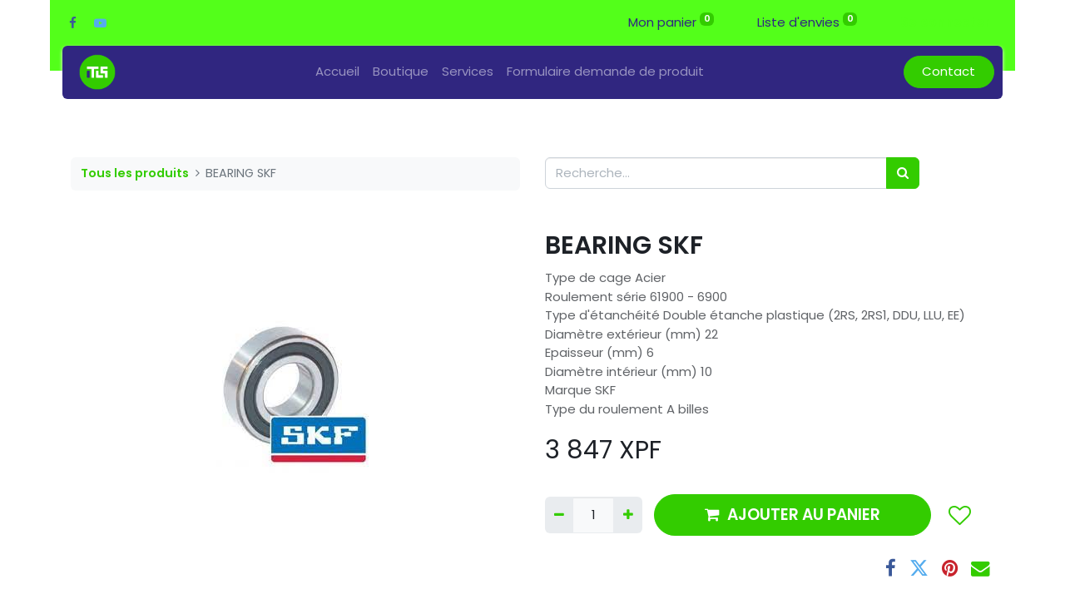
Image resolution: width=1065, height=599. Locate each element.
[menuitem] (337, 72)
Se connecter (944, 22)
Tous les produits (135, 173)
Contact (948, 71)
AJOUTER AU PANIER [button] (792, 514)
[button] (959, 515)
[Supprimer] (559, 515)
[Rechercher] (902, 173)
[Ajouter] (627, 515)
